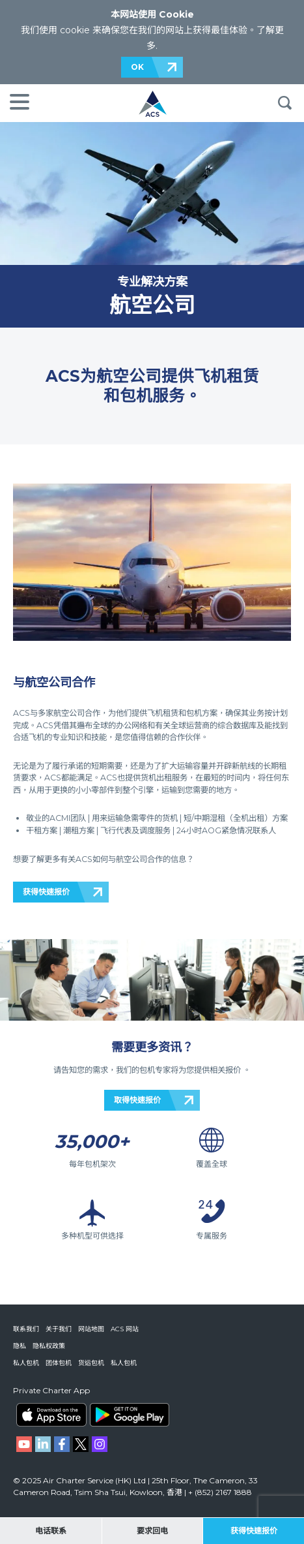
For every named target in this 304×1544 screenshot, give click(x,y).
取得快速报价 (137, 1100)
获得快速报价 (46, 892)
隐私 (19, 1346)
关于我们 (59, 1329)
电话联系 (50, 1531)
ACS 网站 (125, 1329)
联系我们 (26, 1329)
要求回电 (152, 1531)
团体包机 (59, 1363)
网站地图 (91, 1329)
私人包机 (26, 1363)
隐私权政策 (49, 1346)
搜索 (284, 103)
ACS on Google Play (129, 1415)
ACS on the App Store (51, 1415)
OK (137, 67)
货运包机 (91, 1363)
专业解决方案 (152, 281)
